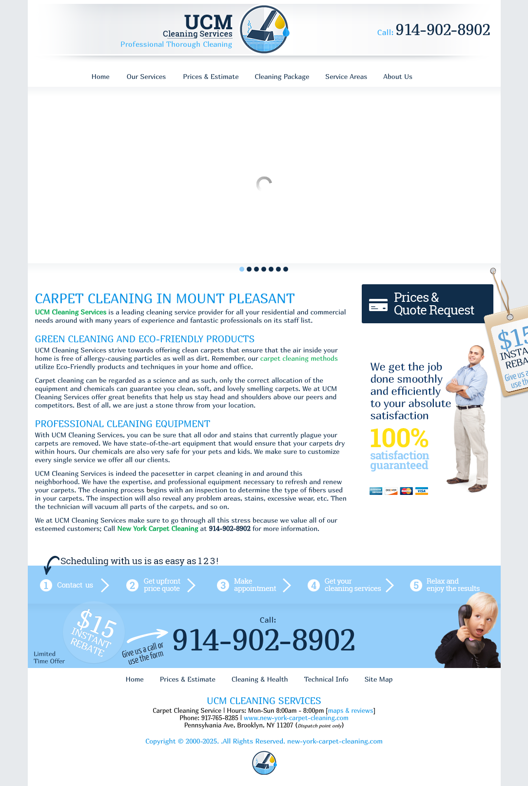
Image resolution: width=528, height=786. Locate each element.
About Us (397, 76)
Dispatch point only (319, 725)
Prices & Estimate (210, 76)
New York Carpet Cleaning (157, 528)
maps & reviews (350, 710)
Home (101, 76)
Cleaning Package (282, 76)
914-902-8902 (443, 29)
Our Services (146, 76)
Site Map (379, 679)
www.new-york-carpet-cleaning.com (296, 718)
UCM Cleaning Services (71, 312)
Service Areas (346, 76)
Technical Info (326, 679)
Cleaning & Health (260, 679)
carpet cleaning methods (299, 358)
